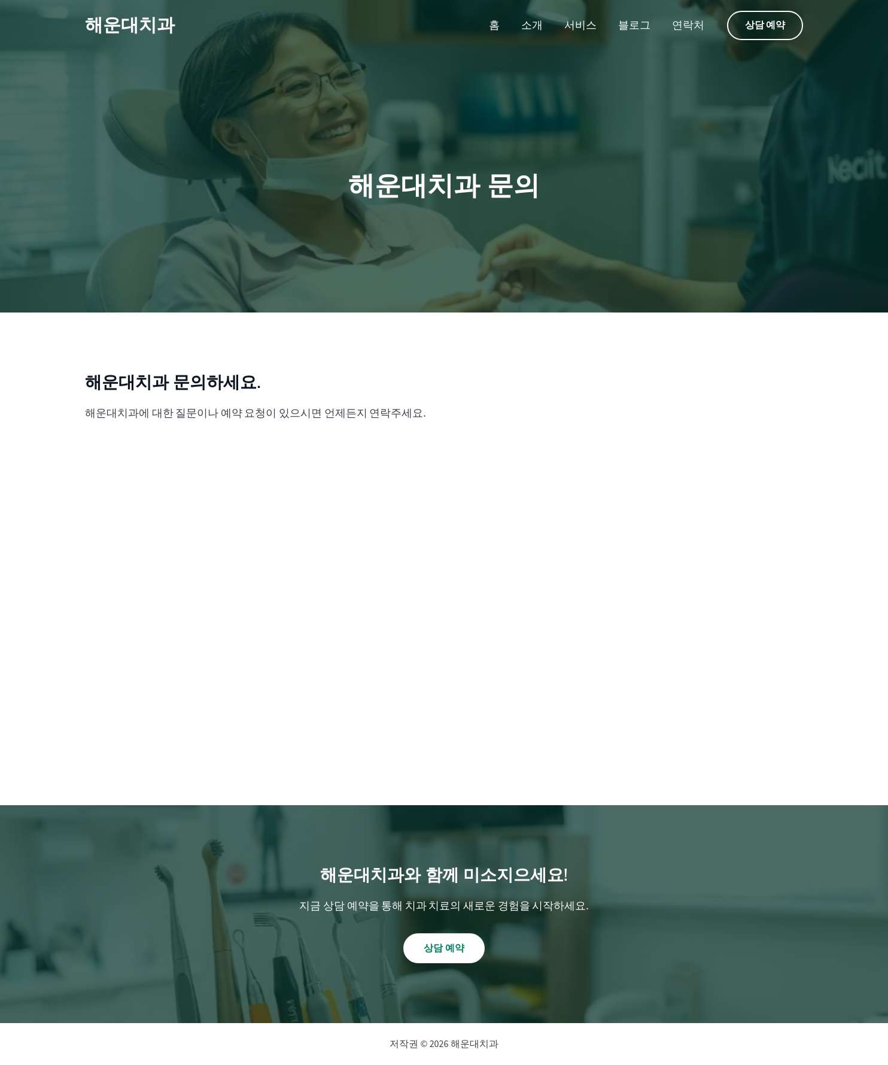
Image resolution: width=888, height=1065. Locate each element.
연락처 (688, 25)
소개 (532, 25)
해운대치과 (130, 25)
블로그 (634, 25)
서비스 (580, 25)
